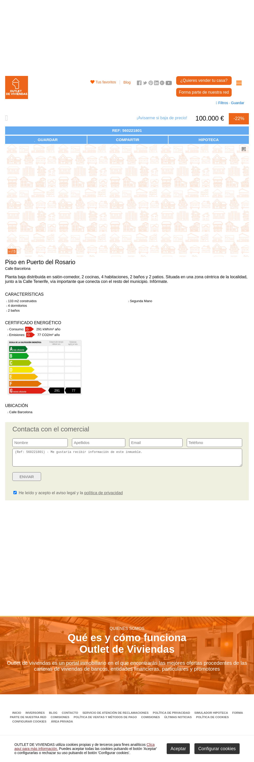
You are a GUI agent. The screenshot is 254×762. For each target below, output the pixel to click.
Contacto (70, 715)
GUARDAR (46, 139)
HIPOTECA (209, 139)
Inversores (35, 715)
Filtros (222, 103)
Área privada (62, 724)
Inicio (17, 715)
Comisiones (60, 720)
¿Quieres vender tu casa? (204, 80)
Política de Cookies (212, 720)
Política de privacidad (172, 715)
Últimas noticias (178, 720)
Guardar (237, 103)
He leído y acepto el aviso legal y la (68, 496)
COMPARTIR (127, 139)
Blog (127, 82)
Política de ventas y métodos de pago (106, 720)
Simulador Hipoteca (211, 715)
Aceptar (178, 748)
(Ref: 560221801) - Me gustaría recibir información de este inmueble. (127, 459)
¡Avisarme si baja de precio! (162, 118)
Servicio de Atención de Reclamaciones (115, 715)
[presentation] (203, 481)
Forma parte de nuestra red (204, 92)
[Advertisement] (127, 36)
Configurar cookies (29, 724)
